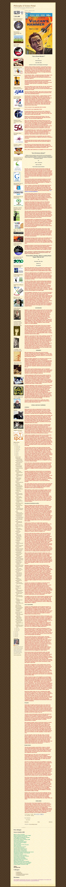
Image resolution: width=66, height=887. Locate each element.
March (17, 628)
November (17, 447)
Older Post (50, 821)
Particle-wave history (18, 606)
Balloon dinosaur (17, 464)
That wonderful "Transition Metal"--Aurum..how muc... (19, 626)
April (16, 455)
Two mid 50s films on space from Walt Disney (18, 576)
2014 (15, 443)
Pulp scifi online (17, 484)
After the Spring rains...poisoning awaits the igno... (19, 603)
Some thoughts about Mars (19, 548)
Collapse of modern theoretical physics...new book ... (19, 555)
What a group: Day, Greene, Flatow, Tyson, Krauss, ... (19, 622)
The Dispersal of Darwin (20, 875)
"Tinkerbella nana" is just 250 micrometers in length (19, 475)
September (17, 449)
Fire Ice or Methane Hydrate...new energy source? (19, 472)
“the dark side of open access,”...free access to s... (19, 583)
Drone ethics (17, 470)
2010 (15, 634)
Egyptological (18, 871)
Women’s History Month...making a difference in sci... (18, 617)
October (17, 448)
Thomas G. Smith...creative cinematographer (18, 534)
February (17, 629)
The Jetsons (17, 492)
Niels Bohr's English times (19, 545)
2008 (15, 636)
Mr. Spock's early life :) (18, 524)
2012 (15, 631)
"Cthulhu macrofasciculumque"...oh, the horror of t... (19, 590)
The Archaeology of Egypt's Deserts (22, 874)
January (17, 630)
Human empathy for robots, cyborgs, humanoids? (18, 478)
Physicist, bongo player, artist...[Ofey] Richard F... (19, 596)
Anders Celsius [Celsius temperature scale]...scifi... (18, 506)
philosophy (32, 815)
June (16, 453)
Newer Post (26, 821)
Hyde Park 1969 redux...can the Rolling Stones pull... (19, 614)
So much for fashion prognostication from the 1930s (18, 500)
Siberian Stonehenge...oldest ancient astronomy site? (19, 512)
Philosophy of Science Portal (25, 6)
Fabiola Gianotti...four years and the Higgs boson (18, 522)
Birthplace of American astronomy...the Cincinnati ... (18, 562)
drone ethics (28, 815)
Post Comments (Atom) (33, 824)
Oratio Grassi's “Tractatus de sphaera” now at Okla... (19, 593)
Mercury (17, 645)
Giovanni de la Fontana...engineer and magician (19, 543)
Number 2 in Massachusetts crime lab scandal (18, 599)
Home (39, 821)
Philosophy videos (18, 456)
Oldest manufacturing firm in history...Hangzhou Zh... (19, 509)
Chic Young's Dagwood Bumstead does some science (18, 494)
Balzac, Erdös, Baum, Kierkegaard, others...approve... (18, 537)
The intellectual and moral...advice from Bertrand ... (18, 497)
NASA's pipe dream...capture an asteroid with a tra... (18, 572)
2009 (15, 635)
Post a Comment (28, 819)
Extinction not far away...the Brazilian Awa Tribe (18, 529)
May (16, 454)
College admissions (18, 605)
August (17, 450)
